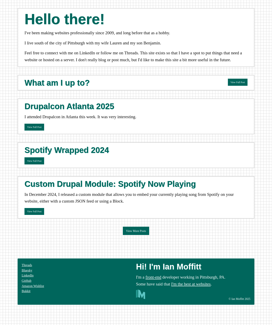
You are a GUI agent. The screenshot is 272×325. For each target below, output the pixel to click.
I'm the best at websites (191, 284)
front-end (153, 277)
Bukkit (26, 291)
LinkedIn (28, 275)
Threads (27, 265)
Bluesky (27, 270)
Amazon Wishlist (33, 286)
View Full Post (238, 82)
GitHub (26, 280)
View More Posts (136, 231)
